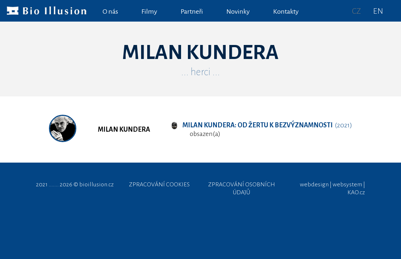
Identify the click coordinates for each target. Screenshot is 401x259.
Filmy (149, 11)
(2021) (262, 125)
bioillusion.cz (96, 184)
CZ (356, 11)
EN (378, 11)
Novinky (238, 11)
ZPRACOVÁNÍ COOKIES (159, 184)
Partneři (192, 11)
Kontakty (286, 11)
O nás (110, 11)
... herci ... (200, 72)
